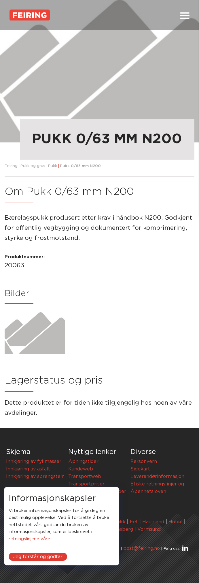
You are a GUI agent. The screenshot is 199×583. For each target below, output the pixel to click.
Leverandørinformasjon (157, 476)
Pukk (52, 166)
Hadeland (153, 522)
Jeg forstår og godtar (37, 556)
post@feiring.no (141, 548)
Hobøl (175, 522)
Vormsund (149, 529)
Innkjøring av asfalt (28, 469)
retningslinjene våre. (30, 539)
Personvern (143, 461)
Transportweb (84, 476)
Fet (134, 522)
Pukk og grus (32, 166)
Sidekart (140, 469)
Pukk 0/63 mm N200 (80, 166)
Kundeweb (80, 469)
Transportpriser (86, 484)
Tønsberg (122, 529)
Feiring (11, 166)
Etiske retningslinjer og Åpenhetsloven (157, 488)
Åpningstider (83, 461)
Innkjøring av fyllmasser (33, 461)
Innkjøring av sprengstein (35, 476)
